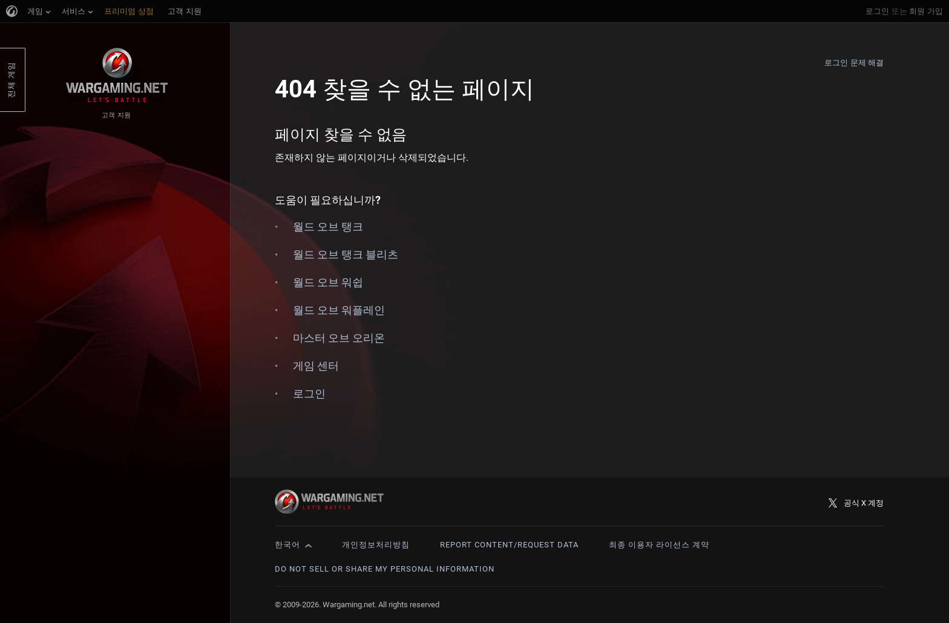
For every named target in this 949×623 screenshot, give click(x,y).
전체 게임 (11, 80)
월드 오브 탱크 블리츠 (345, 254)
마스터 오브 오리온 (339, 337)
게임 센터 (316, 365)
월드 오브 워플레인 (339, 310)
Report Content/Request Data (509, 544)
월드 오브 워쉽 (328, 282)
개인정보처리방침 (376, 544)
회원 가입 (926, 11)
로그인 (877, 11)
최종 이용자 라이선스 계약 (659, 544)
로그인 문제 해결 (854, 62)
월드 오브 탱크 (328, 226)
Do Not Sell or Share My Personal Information (384, 568)
